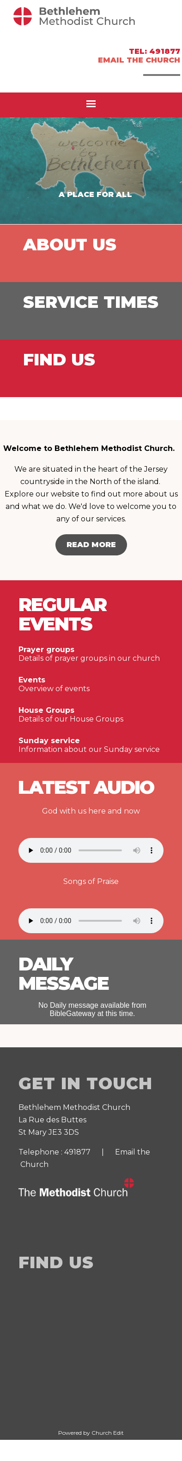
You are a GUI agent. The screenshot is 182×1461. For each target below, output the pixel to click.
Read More (91, 544)
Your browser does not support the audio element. (91, 850)
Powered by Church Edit (91, 1432)
